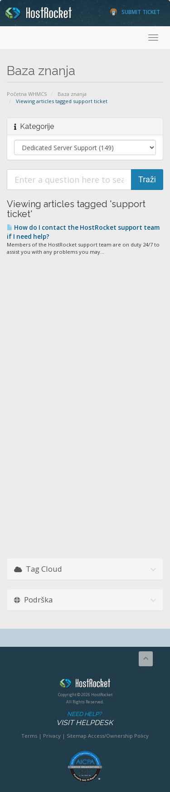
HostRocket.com (85, 685)
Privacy (52, 735)
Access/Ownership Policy (118, 735)
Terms (29, 735)
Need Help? (84, 719)
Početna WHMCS (27, 93)
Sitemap (77, 735)
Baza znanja (72, 93)
